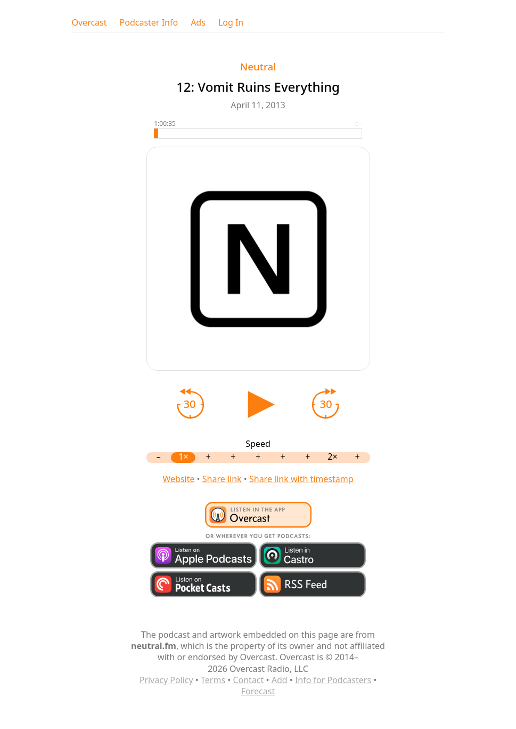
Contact (248, 680)
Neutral (258, 66)
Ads (198, 22)
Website (178, 479)
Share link (222, 479)
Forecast (258, 691)
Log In (230, 22)
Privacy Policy (166, 680)
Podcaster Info (149, 22)
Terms (213, 680)
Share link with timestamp (301, 479)
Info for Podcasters (333, 680)
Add (280, 680)
